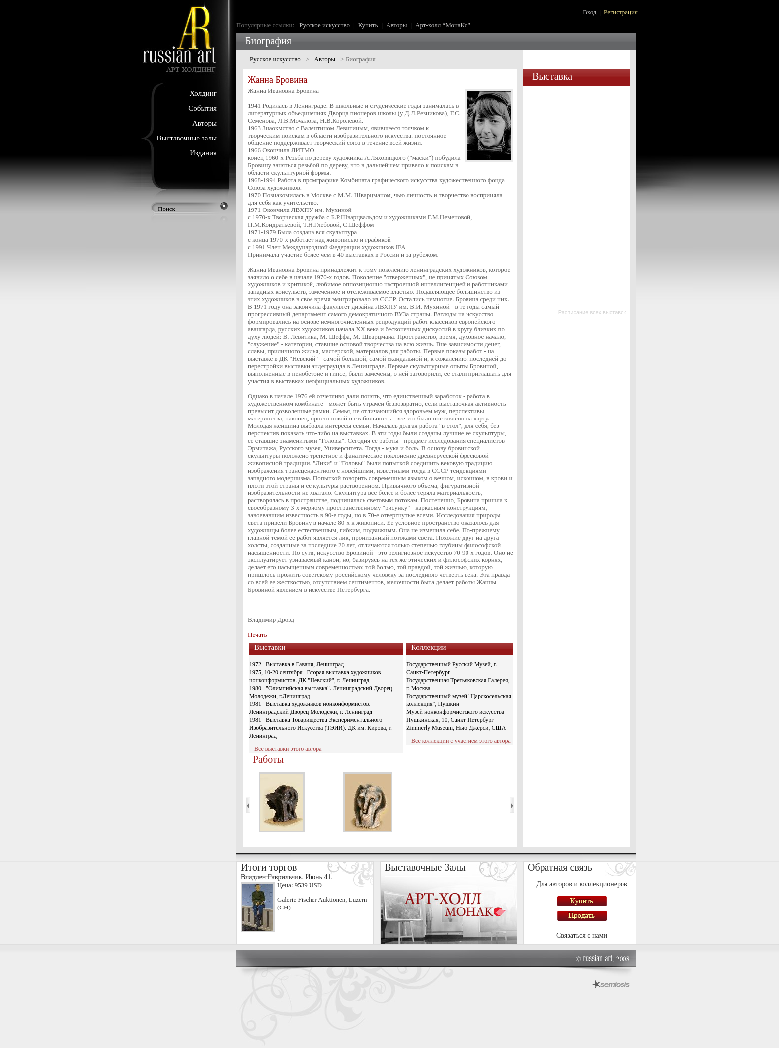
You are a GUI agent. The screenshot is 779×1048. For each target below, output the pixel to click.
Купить (368, 25)
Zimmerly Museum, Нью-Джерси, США (456, 727)
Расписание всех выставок (592, 312)
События (202, 108)
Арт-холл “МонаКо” (442, 25)
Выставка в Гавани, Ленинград (305, 664)
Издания (203, 153)
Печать (257, 634)
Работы (268, 759)
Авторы (204, 123)
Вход (589, 12)
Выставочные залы (186, 138)
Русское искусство (324, 25)
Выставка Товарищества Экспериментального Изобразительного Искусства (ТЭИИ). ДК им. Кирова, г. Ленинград (320, 727)
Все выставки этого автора (287, 748)
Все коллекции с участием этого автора (461, 740)
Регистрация (621, 12)
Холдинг (203, 93)
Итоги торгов (269, 867)
